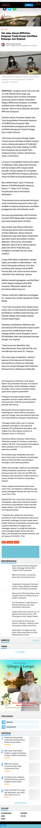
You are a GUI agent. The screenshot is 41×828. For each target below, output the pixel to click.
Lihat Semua (20, 652)
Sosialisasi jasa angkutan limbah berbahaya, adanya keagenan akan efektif (14, 779)
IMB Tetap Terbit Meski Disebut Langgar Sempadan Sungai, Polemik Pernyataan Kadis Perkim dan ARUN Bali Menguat (15, 753)
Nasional (9, 722)
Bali (6, 29)
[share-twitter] (9, 9)
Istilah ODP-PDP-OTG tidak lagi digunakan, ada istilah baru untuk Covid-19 (14, 792)
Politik (23, 816)
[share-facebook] (5, 9)
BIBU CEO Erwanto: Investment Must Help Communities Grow (12, 766)
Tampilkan (35, 640)
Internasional (11, 727)
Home (2, 29)
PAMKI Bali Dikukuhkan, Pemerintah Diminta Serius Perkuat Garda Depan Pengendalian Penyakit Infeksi (16, 740)
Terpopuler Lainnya (20, 803)
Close (3, 825)
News (16, 542)
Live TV (28, 5)
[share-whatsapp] (14, 9)
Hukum (9, 542)
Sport (3, 819)
